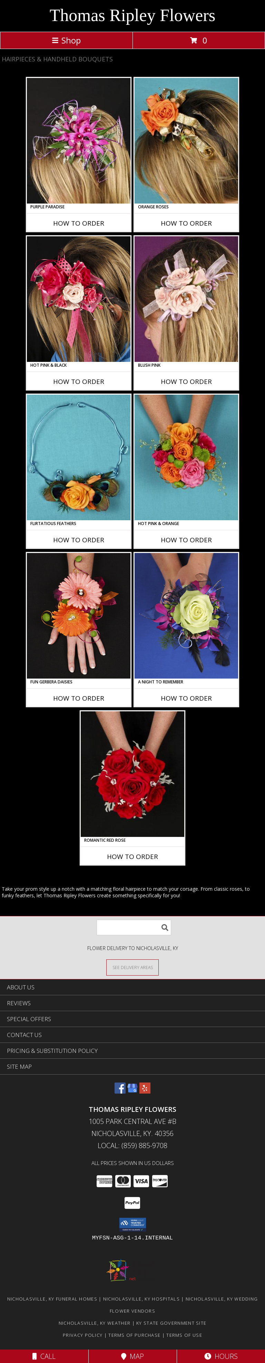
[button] (132, 1225)
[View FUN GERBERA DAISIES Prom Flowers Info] (78, 616)
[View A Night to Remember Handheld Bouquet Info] (186, 616)
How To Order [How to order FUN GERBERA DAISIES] (78, 698)
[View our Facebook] (120, 1091)
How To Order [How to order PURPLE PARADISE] (78, 223)
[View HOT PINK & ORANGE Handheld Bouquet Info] (186, 457)
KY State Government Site (171, 1323)
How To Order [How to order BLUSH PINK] (186, 381)
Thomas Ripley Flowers (133, 15)
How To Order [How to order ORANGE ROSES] (186, 223)
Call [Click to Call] (44, 1356)
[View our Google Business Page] (132, 1091)
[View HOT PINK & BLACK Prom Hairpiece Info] (78, 299)
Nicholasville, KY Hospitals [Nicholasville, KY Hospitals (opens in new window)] (141, 1299)
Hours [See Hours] (221, 1356)
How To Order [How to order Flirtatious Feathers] (78, 539)
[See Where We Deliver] (132, 967)
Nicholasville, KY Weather (95, 1323)
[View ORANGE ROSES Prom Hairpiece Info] (186, 141)
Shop (66, 40)
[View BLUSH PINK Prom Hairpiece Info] (186, 299)
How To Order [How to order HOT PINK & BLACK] (78, 381)
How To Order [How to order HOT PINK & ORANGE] (186, 539)
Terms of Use (184, 1335)
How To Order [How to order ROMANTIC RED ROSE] (132, 856)
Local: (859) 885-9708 (132, 1145)
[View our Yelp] (144, 1091)
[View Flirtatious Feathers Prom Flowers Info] (78, 457)
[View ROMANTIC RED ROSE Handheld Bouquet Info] (132, 774)
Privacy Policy (82, 1335)
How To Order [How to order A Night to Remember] (186, 698)
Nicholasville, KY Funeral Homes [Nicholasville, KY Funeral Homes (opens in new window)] (52, 1299)
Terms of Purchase (134, 1335)
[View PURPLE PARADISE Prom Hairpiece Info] (78, 141)
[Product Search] (134, 927)
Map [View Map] (132, 1356)
